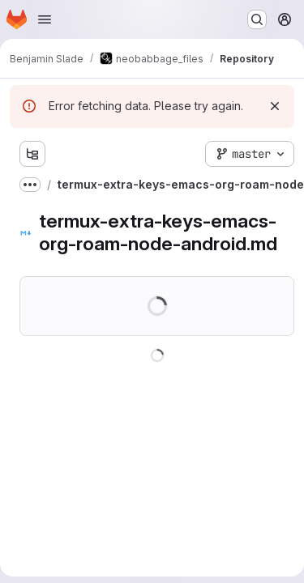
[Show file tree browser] (32, 154)
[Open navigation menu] (45, 19)
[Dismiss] (275, 106)
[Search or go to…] (257, 19)
